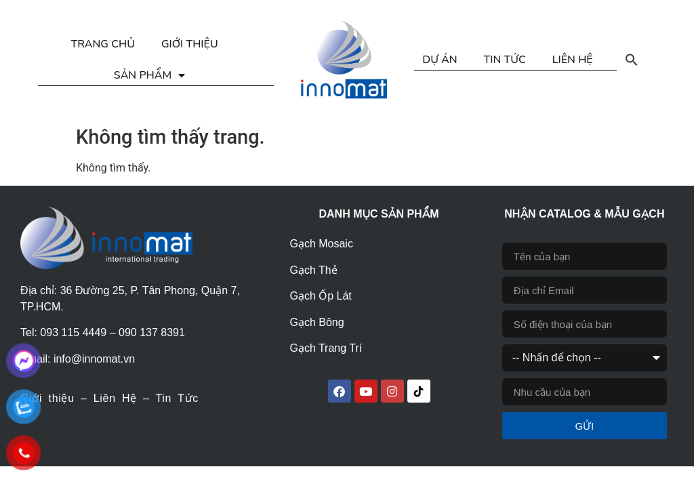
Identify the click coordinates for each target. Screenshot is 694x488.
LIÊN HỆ (572, 59)
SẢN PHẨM (149, 75)
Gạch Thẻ (313, 270)
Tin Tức (176, 398)
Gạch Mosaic (320, 243)
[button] (631, 59)
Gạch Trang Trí (325, 348)
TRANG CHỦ (102, 44)
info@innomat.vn (94, 359)
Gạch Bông (316, 322)
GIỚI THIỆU (189, 44)
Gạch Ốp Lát (320, 296)
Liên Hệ (115, 398)
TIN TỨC (505, 59)
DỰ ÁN (439, 59)
